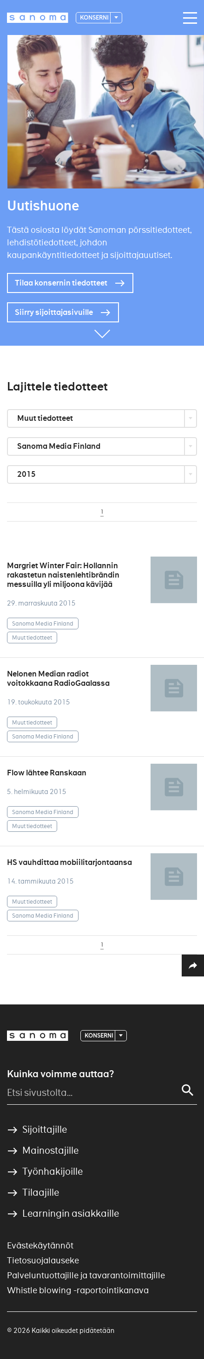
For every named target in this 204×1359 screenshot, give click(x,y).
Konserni (94, 17)
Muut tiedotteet (45, 418)
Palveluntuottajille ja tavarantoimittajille (86, 1275)
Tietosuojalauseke (43, 1260)
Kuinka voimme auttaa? (60, 1074)
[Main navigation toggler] (187, 18)
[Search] (187, 1090)
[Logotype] (37, 18)
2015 (27, 474)
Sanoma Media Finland (59, 446)
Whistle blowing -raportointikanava (78, 1290)
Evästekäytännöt (40, 1245)
